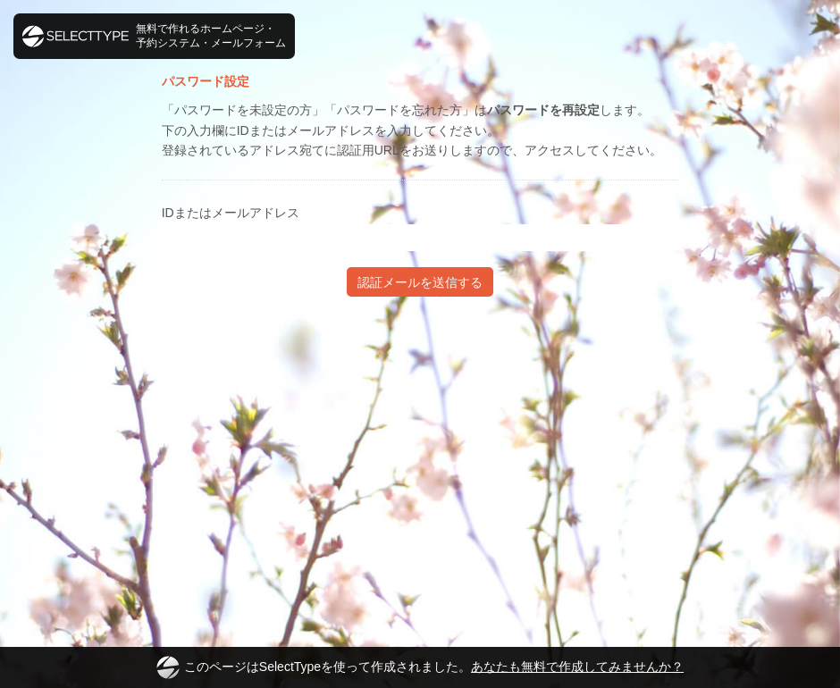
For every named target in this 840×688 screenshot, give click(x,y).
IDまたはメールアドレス (230, 213)
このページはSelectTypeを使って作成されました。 (420, 667)
